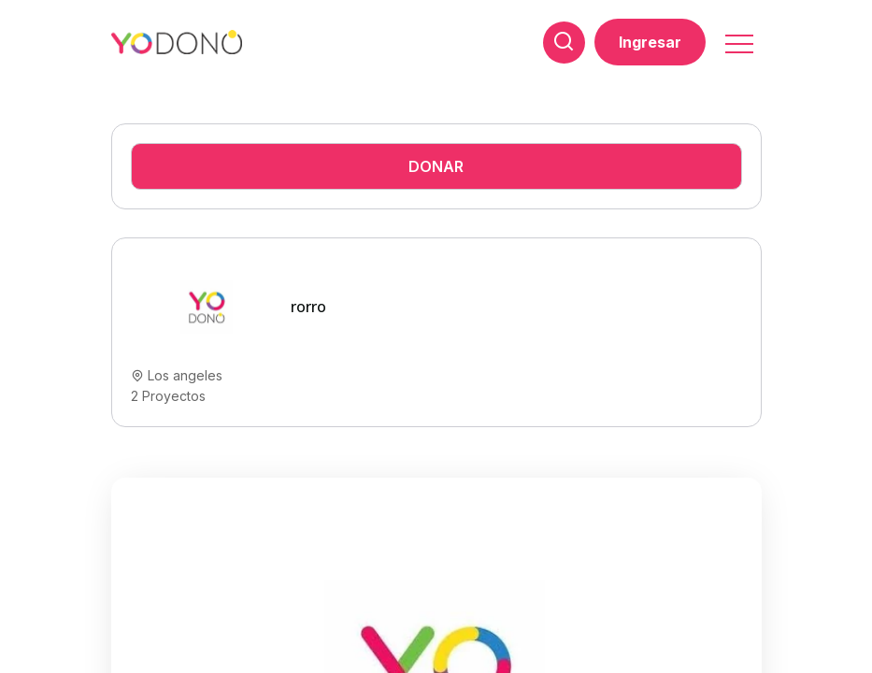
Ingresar (650, 42)
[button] (738, 37)
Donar (436, 166)
